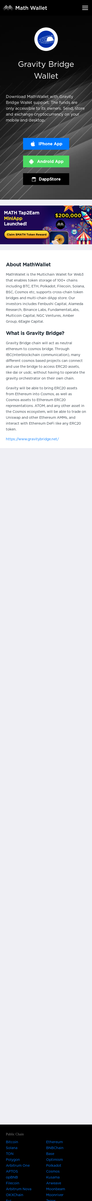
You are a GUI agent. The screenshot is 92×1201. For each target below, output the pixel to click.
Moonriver (55, 1195)
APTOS (12, 1171)
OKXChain (14, 1195)
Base (50, 1154)
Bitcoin (12, 1142)
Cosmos (53, 1171)
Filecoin (12, 1183)
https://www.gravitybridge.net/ (32, 439)
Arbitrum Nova (18, 1189)
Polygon (13, 1160)
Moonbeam (55, 1189)
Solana (11, 1148)
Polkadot (53, 1165)
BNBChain (55, 1148)
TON (9, 1154)
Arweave (53, 1183)
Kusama (53, 1177)
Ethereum (54, 1142)
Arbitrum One (18, 1165)
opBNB (12, 1177)
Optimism (54, 1160)
